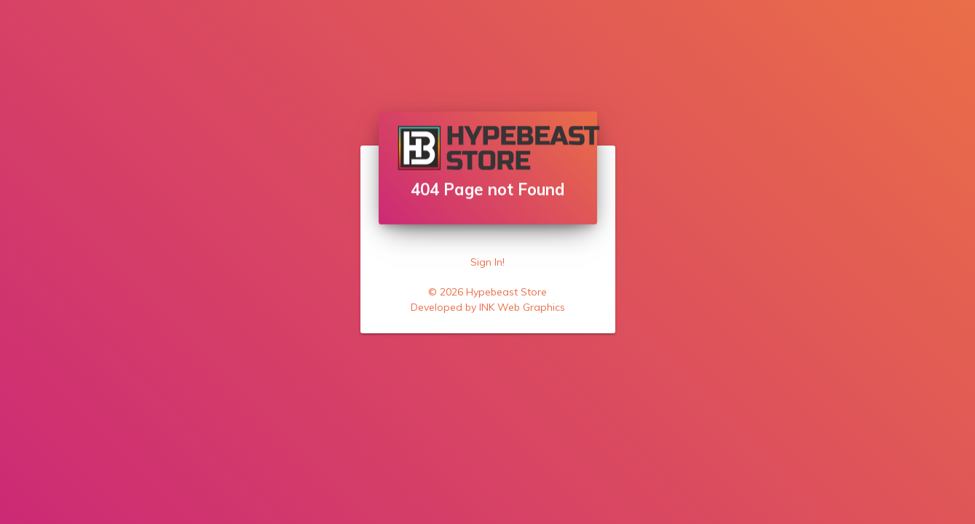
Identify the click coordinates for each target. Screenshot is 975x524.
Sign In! (487, 262)
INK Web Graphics (522, 307)
